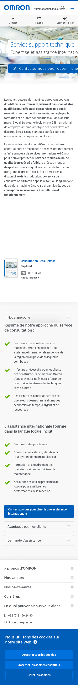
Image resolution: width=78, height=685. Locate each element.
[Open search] (62, 7)
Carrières (12, 596)
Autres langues (29, 277)
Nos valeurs (14, 577)
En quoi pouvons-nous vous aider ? (33, 605)
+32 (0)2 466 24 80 (18, 615)
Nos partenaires (17, 587)
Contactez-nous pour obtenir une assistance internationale (37, 511)
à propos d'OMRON (20, 568)
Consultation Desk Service (38, 261)
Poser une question (18, 622)
